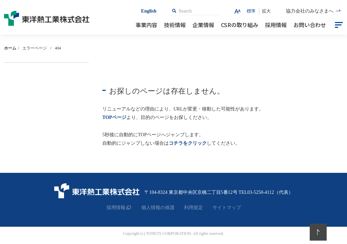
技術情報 (175, 25)
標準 (251, 11)
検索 (174, 11)
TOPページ (114, 117)
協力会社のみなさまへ (309, 11)
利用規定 (193, 207)
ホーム (10, 48)
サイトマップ (226, 207)
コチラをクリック (188, 143)
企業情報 (203, 25)
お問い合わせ (309, 25)
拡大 (266, 11)
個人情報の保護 (158, 207)
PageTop (318, 232)
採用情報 (276, 25)
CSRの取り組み (239, 25)
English (148, 11)
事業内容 (146, 25)
